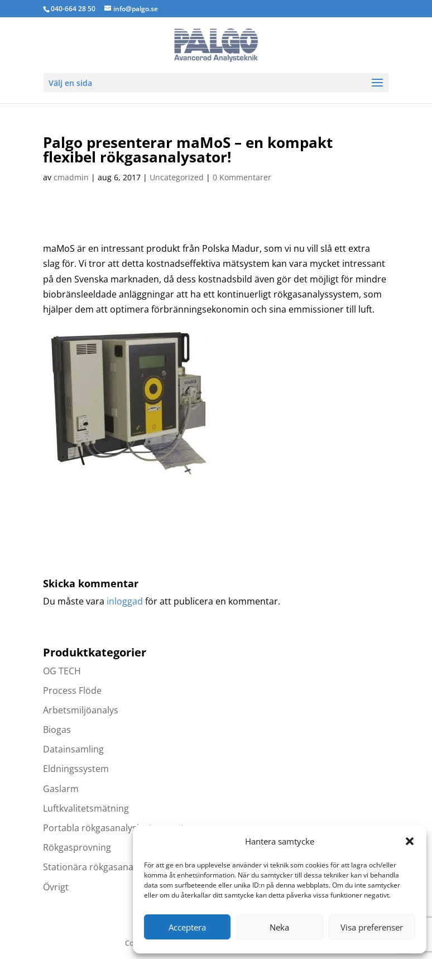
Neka (279, 927)
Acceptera (187, 927)
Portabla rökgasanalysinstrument (113, 828)
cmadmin (71, 177)
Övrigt (56, 887)
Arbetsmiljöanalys (80, 710)
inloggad (125, 601)
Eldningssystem (76, 769)
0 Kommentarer (242, 177)
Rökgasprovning (77, 847)
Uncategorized (177, 177)
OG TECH (62, 671)
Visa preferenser (371, 927)
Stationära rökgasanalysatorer (107, 867)
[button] (409, 841)
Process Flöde (72, 690)
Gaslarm (61, 789)
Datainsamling (73, 749)
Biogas (57, 729)
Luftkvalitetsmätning (86, 808)
